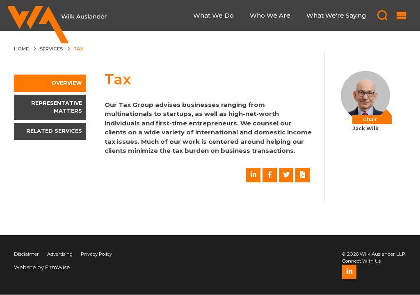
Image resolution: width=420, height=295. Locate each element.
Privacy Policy (96, 254)
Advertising (60, 254)
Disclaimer (26, 254)
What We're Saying (336, 15)
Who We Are (270, 15)
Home (21, 49)
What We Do (213, 15)
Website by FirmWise (42, 267)
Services (51, 49)
